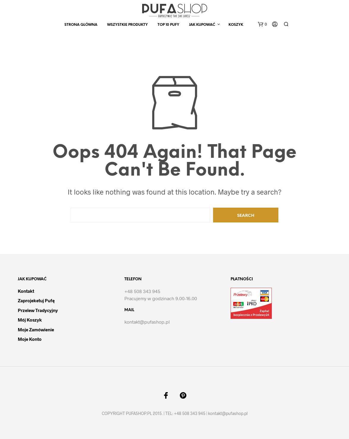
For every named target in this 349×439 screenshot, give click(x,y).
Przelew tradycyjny (38, 310)
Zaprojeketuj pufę (36, 300)
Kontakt (26, 291)
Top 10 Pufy (168, 25)
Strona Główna (80, 25)
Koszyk (236, 25)
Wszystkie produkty (127, 25)
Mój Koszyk (30, 319)
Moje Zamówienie (36, 329)
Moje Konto (30, 339)
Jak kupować (202, 25)
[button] (262, 24)
